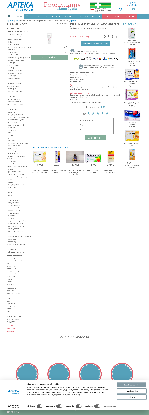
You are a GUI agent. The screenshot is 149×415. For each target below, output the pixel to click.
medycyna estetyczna (14, 34)
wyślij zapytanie (49, 57)
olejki (10, 179)
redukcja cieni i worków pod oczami (19, 117)
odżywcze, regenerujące (16, 70)
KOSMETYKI (70, 16)
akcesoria (11, 216)
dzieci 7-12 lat (11, 269)
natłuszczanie (12, 130)
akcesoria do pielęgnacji (16, 120)
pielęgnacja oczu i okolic (15, 104)
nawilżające (12, 68)
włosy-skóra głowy (13, 293)
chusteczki (11, 169)
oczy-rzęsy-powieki (13, 296)
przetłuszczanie (13, 45)
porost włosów (13, 50)
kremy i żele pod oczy (15, 107)
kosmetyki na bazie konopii (16, 37)
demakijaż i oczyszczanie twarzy (18, 166)
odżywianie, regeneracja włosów (19, 58)
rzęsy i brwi (12, 161)
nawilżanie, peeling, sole (16, 223)
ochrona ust (12, 239)
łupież (10, 42)
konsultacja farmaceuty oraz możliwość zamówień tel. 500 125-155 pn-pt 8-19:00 (99, 67)
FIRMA (107, 16)
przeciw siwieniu (13, 52)
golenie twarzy (13, 153)
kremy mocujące (13, 213)
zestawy (10, 325)
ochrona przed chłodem (15, 234)
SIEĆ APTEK (117, 16)
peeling (10, 135)
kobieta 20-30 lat (13, 274)
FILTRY (32, 16)
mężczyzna (11, 258)
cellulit (10, 133)
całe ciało (10, 291)
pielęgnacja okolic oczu (16, 185)
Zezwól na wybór (132, 396)
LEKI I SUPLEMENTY (53, 16)
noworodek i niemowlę (15, 261)
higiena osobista (12, 138)
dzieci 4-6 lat (11, 266)
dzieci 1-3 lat (11, 263)
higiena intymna (13, 151)
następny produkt (59, 52)
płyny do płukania (14, 205)
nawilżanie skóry (13, 55)
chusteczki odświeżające (16, 156)
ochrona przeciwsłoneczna (16, 244)
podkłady (11, 164)
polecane (10, 331)
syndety (10, 192)
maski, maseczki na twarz (16, 174)
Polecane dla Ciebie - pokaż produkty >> (50, 147)
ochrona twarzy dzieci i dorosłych (19, 236)
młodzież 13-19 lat (13, 271)
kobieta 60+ (11, 284)
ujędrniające (12, 76)
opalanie (11, 247)
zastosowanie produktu (17, 32)
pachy (9, 309)
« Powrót (10, 21)
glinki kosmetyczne (14, 172)
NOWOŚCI (96, 16)
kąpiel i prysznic (13, 148)
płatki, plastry (12, 187)
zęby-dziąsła (11, 304)
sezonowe (11, 328)
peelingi (74, 21)
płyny (10, 190)
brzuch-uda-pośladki (14, 316)
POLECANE (84, 16)
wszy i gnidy (12, 63)
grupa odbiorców (14, 256)
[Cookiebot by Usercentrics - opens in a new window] (13, 411)
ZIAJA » (91, 73)
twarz (9, 298)
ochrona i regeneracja (15, 210)
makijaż (9, 159)
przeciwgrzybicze (14, 229)
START (17, 21)
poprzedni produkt (39, 52)
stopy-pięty (11, 322)
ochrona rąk (12, 242)
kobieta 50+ (11, 282)
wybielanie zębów (14, 208)
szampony (11, 140)
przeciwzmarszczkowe (15, 73)
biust (8, 311)
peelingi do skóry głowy (16, 60)
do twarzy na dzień (13, 65)
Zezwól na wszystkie (131, 390)
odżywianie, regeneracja (16, 125)
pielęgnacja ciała (12, 122)
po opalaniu (12, 249)
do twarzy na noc (13, 86)
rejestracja (132, 5)
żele (9, 198)
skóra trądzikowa (14, 78)
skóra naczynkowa (14, 83)
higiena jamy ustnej (13, 200)
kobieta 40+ (11, 279)
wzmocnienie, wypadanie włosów (19, 47)
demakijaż (11, 112)
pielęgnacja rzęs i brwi (15, 115)
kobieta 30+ (11, 276)
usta (8, 301)
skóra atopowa (13, 81)
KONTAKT (130, 16)
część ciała (11, 288)
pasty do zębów (13, 203)
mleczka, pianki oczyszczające (18, 177)
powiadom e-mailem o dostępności (95, 43)
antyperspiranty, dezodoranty (18, 143)
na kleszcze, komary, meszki (16, 252)
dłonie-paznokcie (13, 319)
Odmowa (131, 402)
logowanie (132, 2)
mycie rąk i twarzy (14, 146)
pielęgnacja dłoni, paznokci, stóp (18, 221)
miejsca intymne (12, 314)
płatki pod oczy (13, 109)
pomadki (11, 218)
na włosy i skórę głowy (15, 39)
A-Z (39, 16)
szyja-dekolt (11, 306)
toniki (10, 195)
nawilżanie (11, 128)
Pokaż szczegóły (110, 411)
